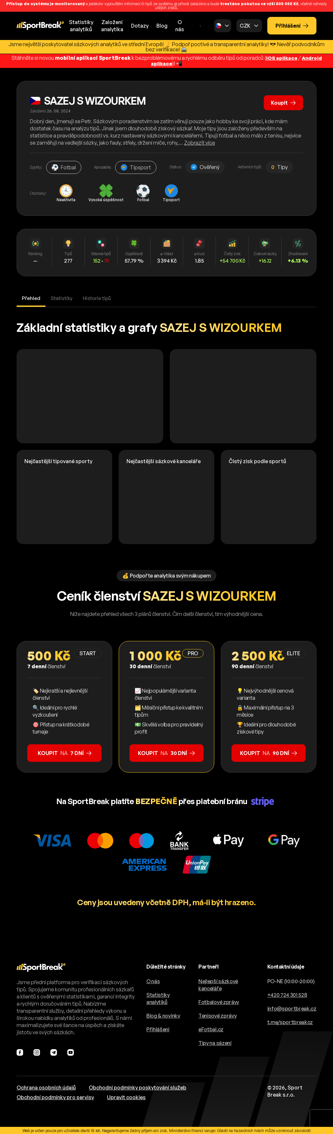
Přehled (31, 297)
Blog (161, 25)
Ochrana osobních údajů (46, 1087)
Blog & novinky (163, 1015)
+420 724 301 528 (287, 994)
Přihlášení (291, 25)
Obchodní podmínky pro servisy (55, 1096)
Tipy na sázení (215, 1042)
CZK (245, 25)
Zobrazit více (199, 142)
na (64, 752)
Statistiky (62, 297)
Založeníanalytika (112, 26)
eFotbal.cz (210, 1028)
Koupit (282, 101)
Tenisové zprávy (217, 1015)
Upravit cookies (126, 1096)
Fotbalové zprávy (218, 1001)
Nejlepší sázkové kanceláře (218, 984)
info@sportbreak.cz (291, 1008)
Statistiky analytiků (158, 998)
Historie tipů (98, 297)
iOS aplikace (280, 58)
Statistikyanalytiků (81, 26)
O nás (179, 26)
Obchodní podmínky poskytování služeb (137, 1087)
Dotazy (140, 25)
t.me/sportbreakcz (290, 1021)
